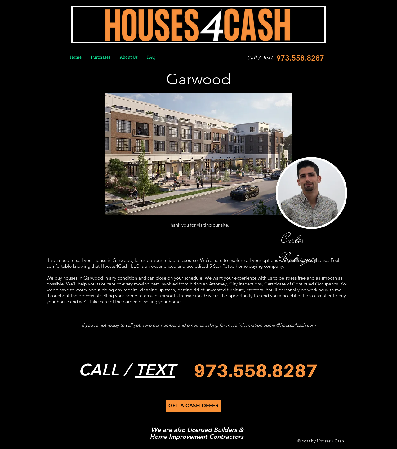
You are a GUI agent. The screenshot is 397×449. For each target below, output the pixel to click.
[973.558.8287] (298, 57)
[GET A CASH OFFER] (193, 406)
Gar (87, 278)
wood (97, 278)
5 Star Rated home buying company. (246, 266)
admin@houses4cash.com (289, 325)
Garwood (198, 79)
